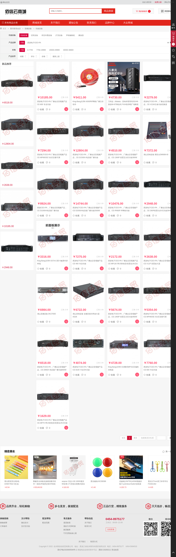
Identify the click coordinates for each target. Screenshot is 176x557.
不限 (22, 43)
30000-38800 (68, 50)
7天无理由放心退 (70, 533)
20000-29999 (54, 50)
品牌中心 (109, 22)
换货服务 (66, 530)
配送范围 (45, 523)
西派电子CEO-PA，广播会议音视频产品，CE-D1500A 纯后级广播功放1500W (87, 157)
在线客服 (110, 529)
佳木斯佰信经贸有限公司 (15, 12)
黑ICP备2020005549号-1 (67, 550)
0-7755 (30, 50)
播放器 (81, 35)
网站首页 (6, 2)
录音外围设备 (46, 35)
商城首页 (37, 22)
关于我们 (55, 22)
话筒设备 (34, 35)
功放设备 (39, 29)
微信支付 (24, 523)
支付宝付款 (25, 526)
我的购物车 (143, 11)
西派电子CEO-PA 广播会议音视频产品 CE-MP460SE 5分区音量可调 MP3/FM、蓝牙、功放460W (159, 317)
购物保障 (3, 523)
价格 (45, 56)
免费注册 (158, 2)
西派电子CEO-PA (34, 43)
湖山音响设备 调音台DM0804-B (156, 155)
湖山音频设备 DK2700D (46, 314)
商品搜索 (108, 11)
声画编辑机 (70, 35)
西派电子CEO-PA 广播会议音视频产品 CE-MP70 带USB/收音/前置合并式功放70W (52, 423)
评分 (34, 56)
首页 (4, 28)
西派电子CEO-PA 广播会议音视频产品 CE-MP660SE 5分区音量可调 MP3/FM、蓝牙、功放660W (52, 157)
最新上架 (57, 56)
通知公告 (73, 22)
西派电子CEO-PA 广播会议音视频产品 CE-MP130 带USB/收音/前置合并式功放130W (123, 264)
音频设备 (28, 29)
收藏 (40, 109)
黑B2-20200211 (105, 550)
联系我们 (91, 22)
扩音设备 (59, 35)
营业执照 (115, 550)
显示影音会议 (15, 29)
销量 (23, 56)
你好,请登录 (147, 2)
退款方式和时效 (69, 526)
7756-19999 (41, 50)
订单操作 (3, 526)
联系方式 (88, 526)
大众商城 (128, 22)
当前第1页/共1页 (147, 438)
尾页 (135, 438)
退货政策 (66, 523)
